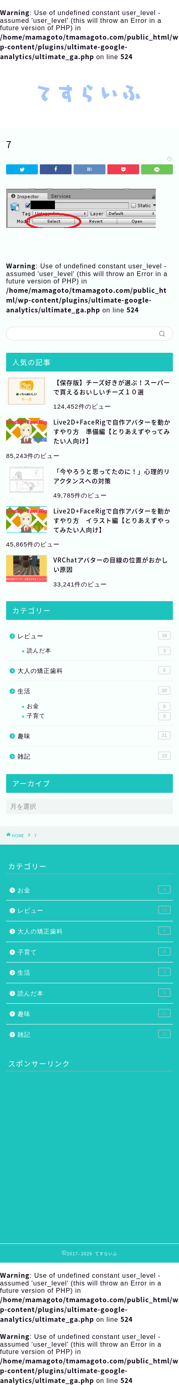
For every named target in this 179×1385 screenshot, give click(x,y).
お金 (98, 706)
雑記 (93, 756)
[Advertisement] (74, 1154)
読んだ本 (98, 651)
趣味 (93, 735)
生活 (93, 690)
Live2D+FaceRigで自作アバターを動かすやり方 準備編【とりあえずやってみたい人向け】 (111, 431)
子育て (98, 716)
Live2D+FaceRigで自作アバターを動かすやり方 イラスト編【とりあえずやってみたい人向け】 (111, 520)
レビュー (93, 635)
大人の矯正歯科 (93, 670)
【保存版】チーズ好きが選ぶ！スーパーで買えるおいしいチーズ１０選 (111, 387)
